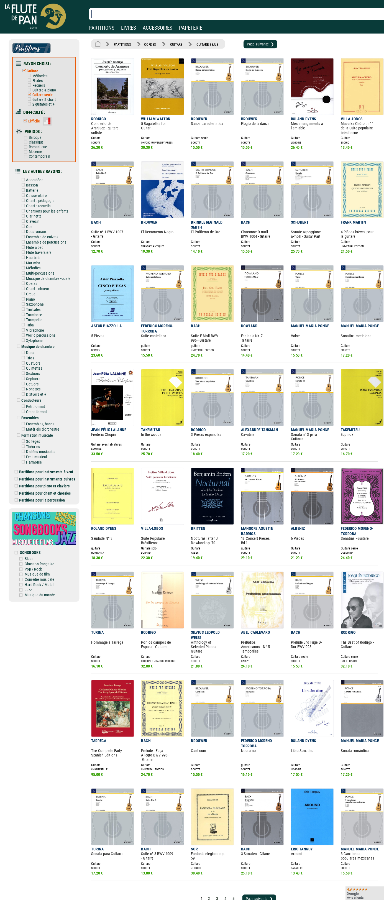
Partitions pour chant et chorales (47, 461)
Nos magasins (44, 873)
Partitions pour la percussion (44, 467)
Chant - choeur (39, 271)
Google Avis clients (59, 889)
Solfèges (35, 413)
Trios (32, 335)
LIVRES (128, 28)
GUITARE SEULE (200, 43)
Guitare (34, 68)
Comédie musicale (44, 541)
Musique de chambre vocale (49, 261)
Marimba (35, 247)
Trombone (36, 295)
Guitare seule (43, 90)
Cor (31, 213)
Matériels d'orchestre (44, 401)
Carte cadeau (176, 881)
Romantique (39, 139)
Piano (32, 280)
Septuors (35, 354)
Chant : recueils (40, 193)
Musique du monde (44, 555)
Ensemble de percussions (47, 227)
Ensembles (32, 391)
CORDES (146, 43)
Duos (32, 330)
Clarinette (35, 203)
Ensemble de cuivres (43, 223)
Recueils (40, 82)
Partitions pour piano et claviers (46, 454)
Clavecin (34, 208)
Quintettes (36, 345)
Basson (34, 174)
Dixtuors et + (37, 369)
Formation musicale (39, 407)
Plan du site (175, 889)
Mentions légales (117, 873)
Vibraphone (36, 309)
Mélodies (35, 251)
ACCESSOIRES (157, 28)
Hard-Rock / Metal (43, 546)
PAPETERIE (190, 28)
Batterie (34, 179)
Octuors (34, 359)
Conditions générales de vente (132, 881)
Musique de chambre (39, 325)
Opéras (33, 266)
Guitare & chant (45, 95)
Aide (169, 874)
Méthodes (41, 73)
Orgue (32, 275)
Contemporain (40, 148)
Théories (35, 417)
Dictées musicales (42, 422)
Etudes (39, 77)
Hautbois (35, 242)
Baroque (36, 130)
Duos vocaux (38, 218)
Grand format (38, 385)
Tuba (32, 304)
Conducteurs (33, 374)
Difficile (35, 115)
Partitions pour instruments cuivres (49, 448)
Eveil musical (38, 427)
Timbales (35, 290)
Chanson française (44, 527)
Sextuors (35, 349)
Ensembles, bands (41, 396)
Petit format (37, 380)
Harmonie (35, 432)
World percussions (42, 314)
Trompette (36, 300)
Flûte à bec (36, 232)
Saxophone (36, 285)
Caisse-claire (38, 184)
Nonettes (35, 364)
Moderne (37, 143)
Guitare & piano (45, 86)
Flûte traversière (40, 237)
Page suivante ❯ (249, 43)
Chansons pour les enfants (48, 198)
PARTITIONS (101, 28)
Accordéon (36, 170)
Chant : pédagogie (41, 189)
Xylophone (36, 319)
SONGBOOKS (35, 516)
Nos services (42, 881)
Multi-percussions (41, 256)
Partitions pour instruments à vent (48, 441)
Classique (37, 135)
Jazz (33, 551)
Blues (34, 522)
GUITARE (171, 43)
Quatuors (35, 340)
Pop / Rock (38, 531)
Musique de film (42, 536)
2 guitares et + (44, 99)
